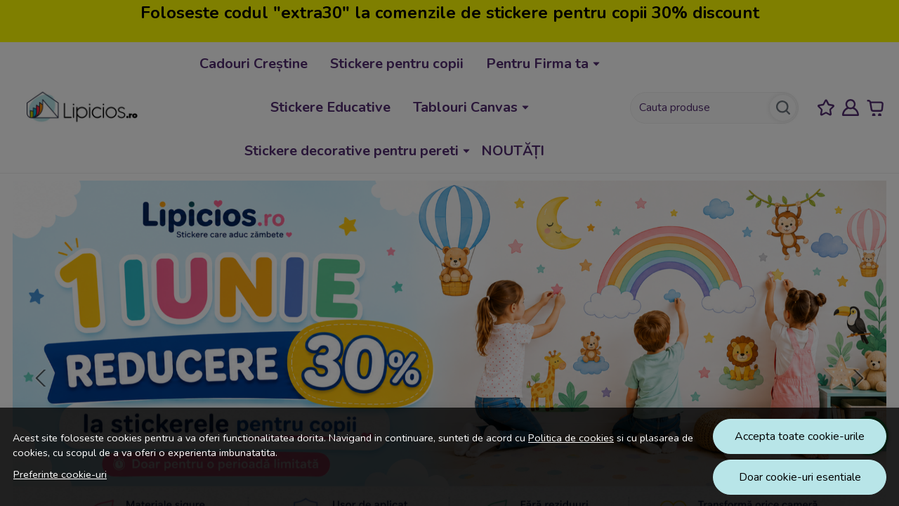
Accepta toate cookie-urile (800, 436)
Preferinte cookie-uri (60, 474)
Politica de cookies (571, 438)
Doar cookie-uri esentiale (800, 477)
